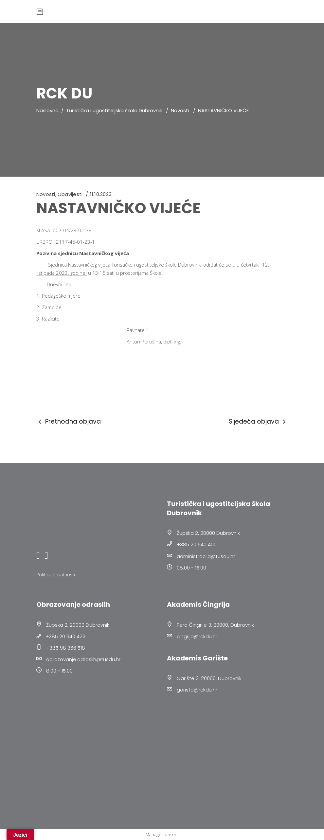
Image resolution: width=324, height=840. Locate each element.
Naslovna (47, 110)
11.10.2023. (101, 194)
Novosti (180, 110)
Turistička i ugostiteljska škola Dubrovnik (114, 110)
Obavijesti (70, 194)
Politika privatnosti (55, 574)
